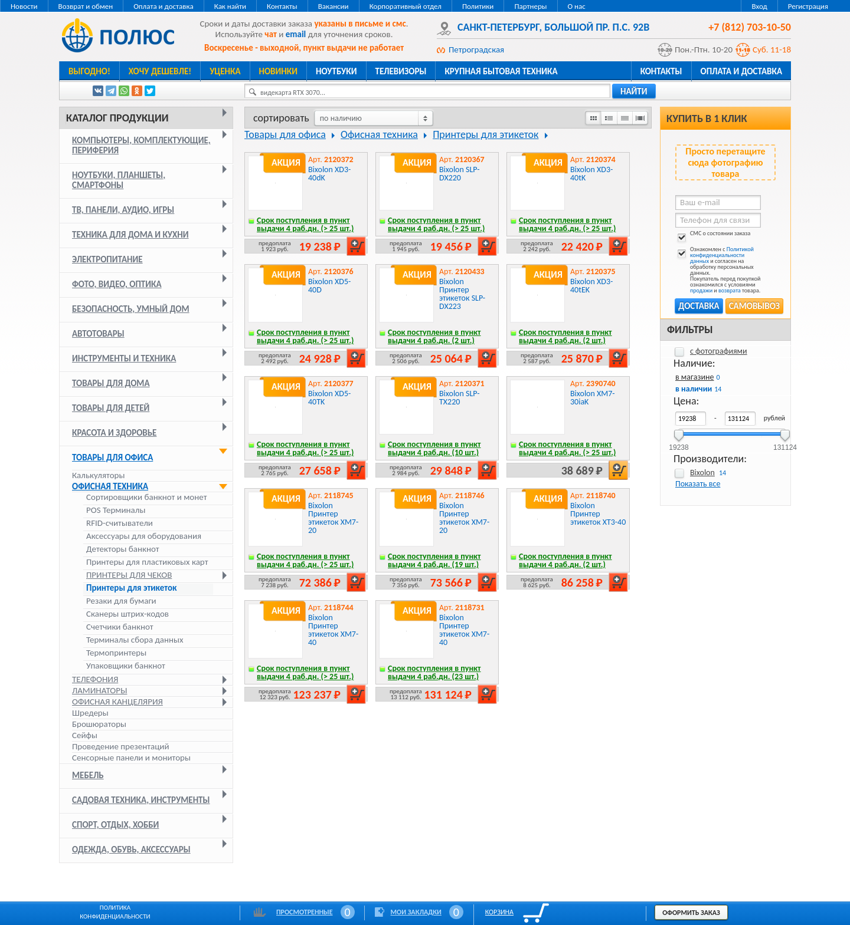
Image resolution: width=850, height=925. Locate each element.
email (296, 34)
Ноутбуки (336, 71)
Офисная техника (110, 486)
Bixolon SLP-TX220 (459, 398)
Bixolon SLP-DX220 (459, 173)
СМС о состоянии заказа (712, 236)
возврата (729, 290)
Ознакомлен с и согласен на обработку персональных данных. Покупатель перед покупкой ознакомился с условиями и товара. (717, 270)
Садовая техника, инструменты (141, 800)
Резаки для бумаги (121, 601)
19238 (678, 443)
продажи (701, 290)
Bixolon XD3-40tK (591, 173)
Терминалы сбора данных (135, 640)
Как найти (230, 6)
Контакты (282, 6)
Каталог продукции (117, 117)
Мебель (88, 775)
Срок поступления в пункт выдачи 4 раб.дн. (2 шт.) (434, 336)
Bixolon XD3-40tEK (591, 285)
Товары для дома (111, 383)
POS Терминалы (115, 510)
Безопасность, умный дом (130, 309)
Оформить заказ (691, 912)
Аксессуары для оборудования (143, 536)
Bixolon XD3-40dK (329, 173)
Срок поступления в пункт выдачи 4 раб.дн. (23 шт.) (434, 672)
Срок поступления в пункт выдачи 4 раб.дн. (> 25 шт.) (305, 224)
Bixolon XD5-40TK (329, 398)
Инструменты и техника (124, 358)
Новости (24, 6)
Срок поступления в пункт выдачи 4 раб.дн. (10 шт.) (434, 448)
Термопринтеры (116, 653)
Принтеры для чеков (129, 575)
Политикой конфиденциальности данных (722, 255)
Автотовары (98, 333)
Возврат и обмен (85, 6)
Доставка (698, 306)
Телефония (95, 679)
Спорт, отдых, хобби (115, 824)
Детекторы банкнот (122, 549)
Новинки (278, 71)
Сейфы (84, 735)
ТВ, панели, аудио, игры (123, 210)
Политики (477, 6)
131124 (785, 443)
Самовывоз (754, 306)
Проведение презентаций (120, 746)
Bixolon (702, 473)
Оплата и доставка (163, 6)
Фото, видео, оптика (117, 284)
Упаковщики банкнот (125, 666)
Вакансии (333, 6)
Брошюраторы (99, 724)
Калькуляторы (98, 475)
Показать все (697, 484)
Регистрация (808, 6)
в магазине (694, 377)
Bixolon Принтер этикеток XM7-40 (333, 630)
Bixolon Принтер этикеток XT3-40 (598, 514)
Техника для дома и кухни (130, 234)
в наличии (693, 389)
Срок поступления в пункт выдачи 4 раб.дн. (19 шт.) (434, 560)
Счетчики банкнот (119, 627)
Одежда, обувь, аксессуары (131, 849)
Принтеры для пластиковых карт (147, 562)
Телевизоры (401, 71)
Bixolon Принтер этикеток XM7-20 (333, 518)
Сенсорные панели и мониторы (131, 757)
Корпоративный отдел (406, 6)
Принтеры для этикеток (131, 588)
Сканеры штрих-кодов (127, 614)
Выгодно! (89, 71)
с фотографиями (718, 351)
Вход (759, 6)
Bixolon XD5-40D (329, 285)
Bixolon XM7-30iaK (592, 398)
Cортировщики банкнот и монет (146, 497)
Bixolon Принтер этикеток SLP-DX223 (462, 293)
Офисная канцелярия (117, 701)
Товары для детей (110, 408)
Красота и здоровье (114, 432)
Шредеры (90, 712)
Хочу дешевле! (160, 71)
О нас (577, 6)
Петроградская (476, 49)
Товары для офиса (112, 457)
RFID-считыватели (119, 523)
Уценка (225, 71)
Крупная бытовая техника (500, 71)
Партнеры (530, 6)
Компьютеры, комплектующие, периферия (141, 145)
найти (634, 91)
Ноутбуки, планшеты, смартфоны (118, 180)
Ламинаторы (99, 690)
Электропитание (107, 259)
